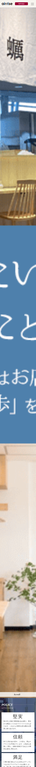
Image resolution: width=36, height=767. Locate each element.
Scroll (17, 694)
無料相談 (21, 4)
